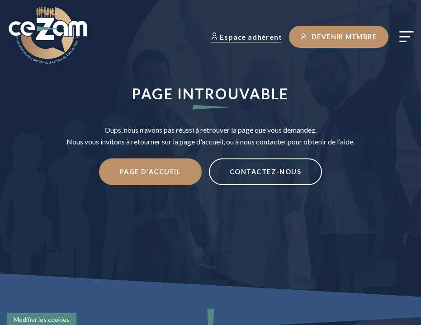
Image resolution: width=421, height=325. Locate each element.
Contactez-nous (265, 172)
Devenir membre (339, 37)
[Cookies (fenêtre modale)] (41, 319)
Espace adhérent (246, 36)
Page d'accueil (150, 172)
